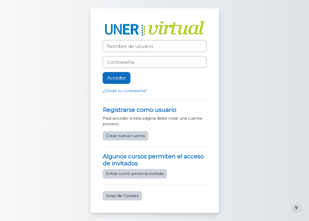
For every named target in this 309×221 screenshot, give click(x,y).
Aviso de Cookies (122, 195)
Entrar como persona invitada (135, 173)
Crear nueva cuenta (125, 135)
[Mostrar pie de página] (296, 208)
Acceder (116, 78)
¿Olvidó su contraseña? (125, 90)
